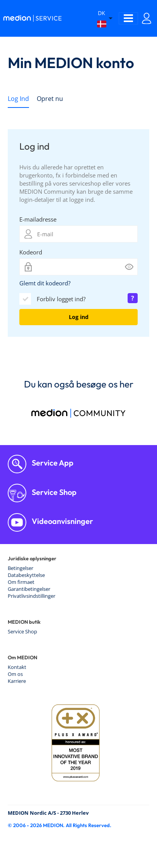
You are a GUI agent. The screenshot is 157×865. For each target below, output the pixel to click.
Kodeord (30, 252)
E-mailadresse (37, 219)
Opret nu (50, 98)
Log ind (79, 317)
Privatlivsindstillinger (31, 595)
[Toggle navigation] (128, 18)
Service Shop (53, 492)
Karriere (17, 680)
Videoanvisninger (61, 521)
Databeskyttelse (26, 575)
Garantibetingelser (29, 588)
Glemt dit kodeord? (44, 283)
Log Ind (18, 98)
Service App (51, 462)
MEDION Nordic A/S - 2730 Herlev (48, 812)
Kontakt (17, 667)
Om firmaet (21, 581)
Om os (15, 674)
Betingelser (20, 568)
